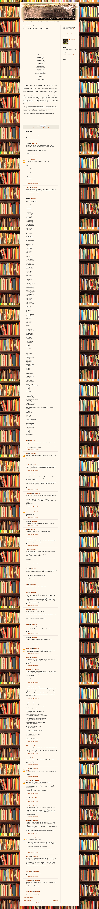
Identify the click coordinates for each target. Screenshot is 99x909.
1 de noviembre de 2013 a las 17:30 (32, 489)
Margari (27, 657)
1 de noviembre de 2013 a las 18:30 (32, 534)
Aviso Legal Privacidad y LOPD (53, 21)
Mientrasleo (47, 127)
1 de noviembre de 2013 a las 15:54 (32, 459)
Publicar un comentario (28, 897)
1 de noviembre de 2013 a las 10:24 (32, 183)
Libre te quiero (39, 127)
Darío (27, 584)
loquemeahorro (29, 837)
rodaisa (27, 609)
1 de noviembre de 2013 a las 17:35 (32, 506)
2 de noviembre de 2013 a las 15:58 (32, 753)
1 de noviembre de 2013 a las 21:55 (32, 605)
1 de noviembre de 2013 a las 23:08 (32, 633)
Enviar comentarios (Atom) (33, 902)
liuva (28, 770)
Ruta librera (41, 21)
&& (26, 159)
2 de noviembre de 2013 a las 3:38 (32, 698)
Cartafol (27, 187)
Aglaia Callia (28, 474)
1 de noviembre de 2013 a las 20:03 (32, 545)
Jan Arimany (28, 871)
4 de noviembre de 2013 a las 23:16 (32, 876)
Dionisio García (29, 880)
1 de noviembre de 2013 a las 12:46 (32, 449)
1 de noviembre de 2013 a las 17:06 (32, 470)
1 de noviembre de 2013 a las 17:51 (32, 517)
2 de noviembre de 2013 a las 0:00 (32, 653)
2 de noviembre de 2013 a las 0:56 (32, 665)
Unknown (28, 511)
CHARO (27, 464)
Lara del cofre (29, 648)
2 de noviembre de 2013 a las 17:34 (32, 764)
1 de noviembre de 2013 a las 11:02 (32, 193)
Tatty (27, 453)
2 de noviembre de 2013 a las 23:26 (32, 776)
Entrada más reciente (27, 900)
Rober (27, 568)
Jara (27, 549)
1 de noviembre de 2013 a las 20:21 (32, 563)
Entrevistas (33, 21)
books (36, 127)
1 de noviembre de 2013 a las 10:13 (32, 155)
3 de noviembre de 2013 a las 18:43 (32, 801)
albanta (27, 797)
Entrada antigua (55, 900)
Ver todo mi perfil (72, 41)
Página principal (25, 21)
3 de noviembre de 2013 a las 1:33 (32, 793)
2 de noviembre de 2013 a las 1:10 (32, 682)
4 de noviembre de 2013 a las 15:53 (32, 852)
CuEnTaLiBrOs (29, 538)
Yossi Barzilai (28, 669)
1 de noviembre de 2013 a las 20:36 (32, 580)
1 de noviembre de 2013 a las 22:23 (32, 619)
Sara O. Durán (29, 686)
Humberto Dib (29, 493)
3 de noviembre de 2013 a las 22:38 (32, 816)
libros (44, 127)
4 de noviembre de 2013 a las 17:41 (32, 867)
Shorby (27, 624)
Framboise (28, 820)
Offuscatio (28, 805)
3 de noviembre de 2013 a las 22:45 (32, 833)
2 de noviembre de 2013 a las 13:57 (32, 741)
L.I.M (27, 592)
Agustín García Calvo (30, 127)
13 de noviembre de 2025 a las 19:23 (33, 894)
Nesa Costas (28, 780)
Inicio (41, 900)
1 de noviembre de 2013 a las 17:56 (32, 525)
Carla (27, 134)
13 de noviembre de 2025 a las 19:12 (33, 886)
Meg (27, 440)
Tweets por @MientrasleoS (68, 33)
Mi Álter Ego (28, 745)
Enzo (27, 529)
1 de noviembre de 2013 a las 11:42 (32, 436)
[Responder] (33, 134)
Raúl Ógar (28, 702)
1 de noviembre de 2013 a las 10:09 (32, 139)
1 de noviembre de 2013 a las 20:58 (32, 587)
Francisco (28, 856)
